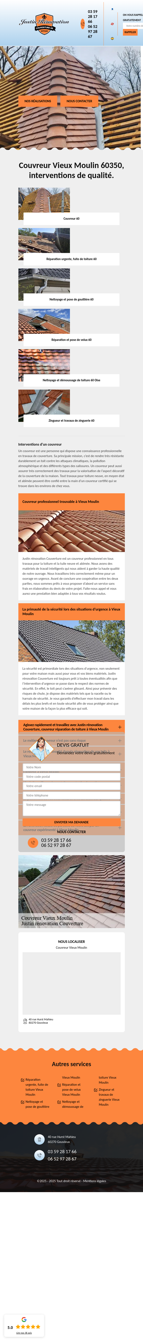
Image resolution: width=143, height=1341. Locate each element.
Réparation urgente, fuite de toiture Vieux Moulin (37, 1087)
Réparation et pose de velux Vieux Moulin (71, 1090)
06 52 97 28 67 (92, 31)
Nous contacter (79, 101)
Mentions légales (94, 1181)
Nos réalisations (38, 101)
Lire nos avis (24, 1332)
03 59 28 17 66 (92, 16)
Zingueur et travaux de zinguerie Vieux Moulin (109, 1097)
